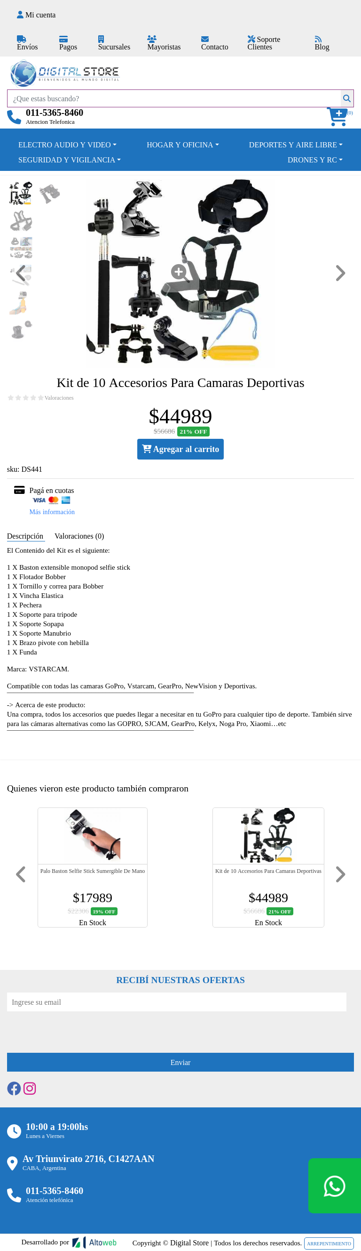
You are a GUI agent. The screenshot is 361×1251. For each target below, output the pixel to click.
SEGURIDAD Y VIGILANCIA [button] (66, 159)
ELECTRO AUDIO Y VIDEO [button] (64, 144)
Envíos (27, 43)
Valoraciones (59, 398)
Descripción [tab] (26, 536)
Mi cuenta (36, 14)
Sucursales (114, 43)
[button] (340, 117)
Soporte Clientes (264, 43)
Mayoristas (163, 43)
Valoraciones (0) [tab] (79, 536)
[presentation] (78, 1029)
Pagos (68, 43)
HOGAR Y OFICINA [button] (180, 144)
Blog (322, 43)
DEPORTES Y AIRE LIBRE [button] (293, 144)
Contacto (214, 43)
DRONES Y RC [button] (312, 159)
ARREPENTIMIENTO (329, 1243)
